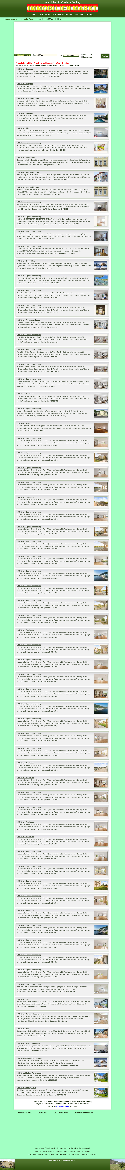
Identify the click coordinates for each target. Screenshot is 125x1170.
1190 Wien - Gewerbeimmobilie (28, 1043)
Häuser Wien (42, 1113)
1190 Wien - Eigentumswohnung (29, 143)
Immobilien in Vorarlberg (67, 1154)
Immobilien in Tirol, (51, 1154)
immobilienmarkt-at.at (69, 1161)
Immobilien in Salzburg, (36, 1154)
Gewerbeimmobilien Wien (83, 1113)
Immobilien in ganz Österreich (86, 1154)
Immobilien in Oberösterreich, (44, 1151)
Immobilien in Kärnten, (83, 1151)
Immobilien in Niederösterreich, (60, 1148)
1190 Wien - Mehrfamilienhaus (28, 98)
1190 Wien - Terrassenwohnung (28, 320)
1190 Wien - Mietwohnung (26, 423)
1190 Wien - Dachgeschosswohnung (30, 1014)
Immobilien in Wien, (42, 1148)
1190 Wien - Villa (23, 999)
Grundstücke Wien (61, 1113)
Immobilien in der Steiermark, (65, 1151)
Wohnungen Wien (25, 1113)
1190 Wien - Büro (23, 128)
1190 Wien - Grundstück (26, 261)
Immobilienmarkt (10, 19)
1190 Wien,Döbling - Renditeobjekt (29, 1058)
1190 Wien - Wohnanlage (26, 157)
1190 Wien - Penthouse (25, 394)
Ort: (34, 55)
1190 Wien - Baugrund (25, 69)
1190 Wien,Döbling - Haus (26, 1088)
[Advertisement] (62, 37)
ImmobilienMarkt (62, 1106)
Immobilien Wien (27, 19)
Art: (61, 55)
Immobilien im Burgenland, (80, 1148)
